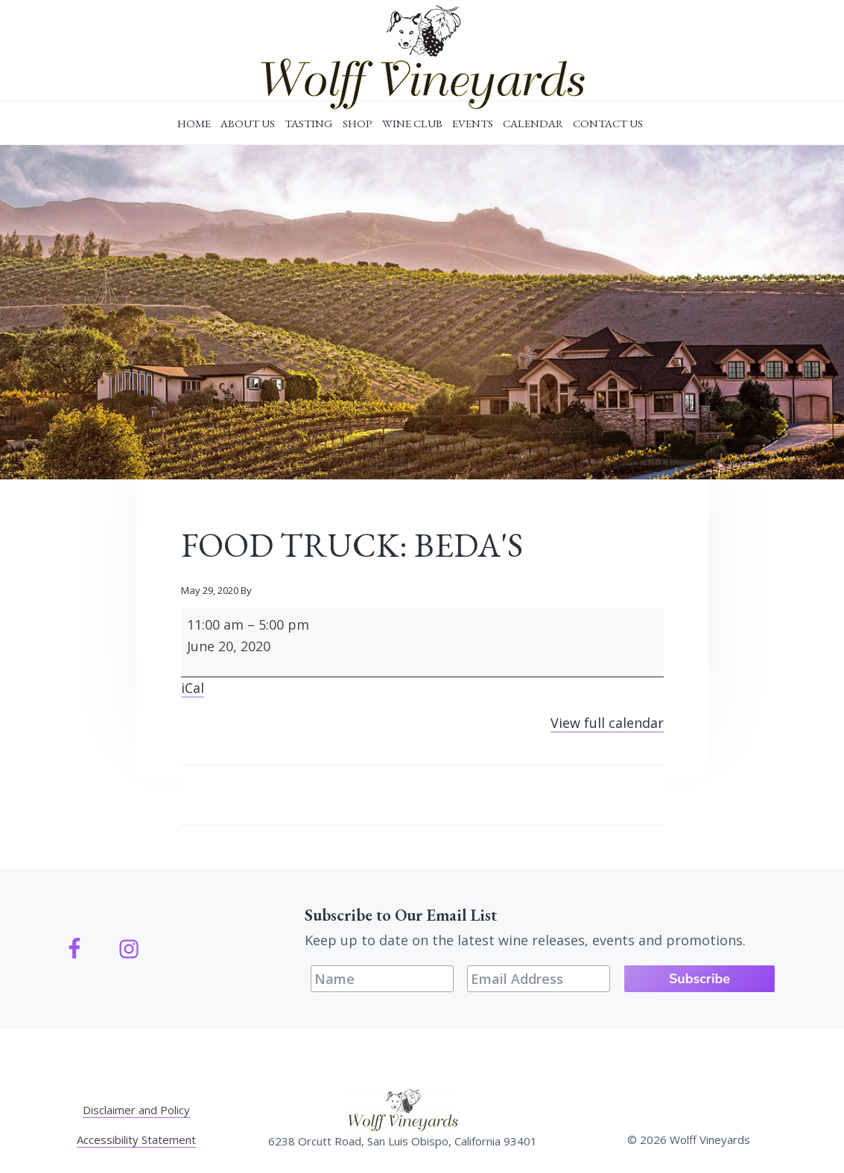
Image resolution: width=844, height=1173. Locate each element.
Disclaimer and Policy (136, 1109)
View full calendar (607, 723)
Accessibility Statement (136, 1139)
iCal (192, 688)
